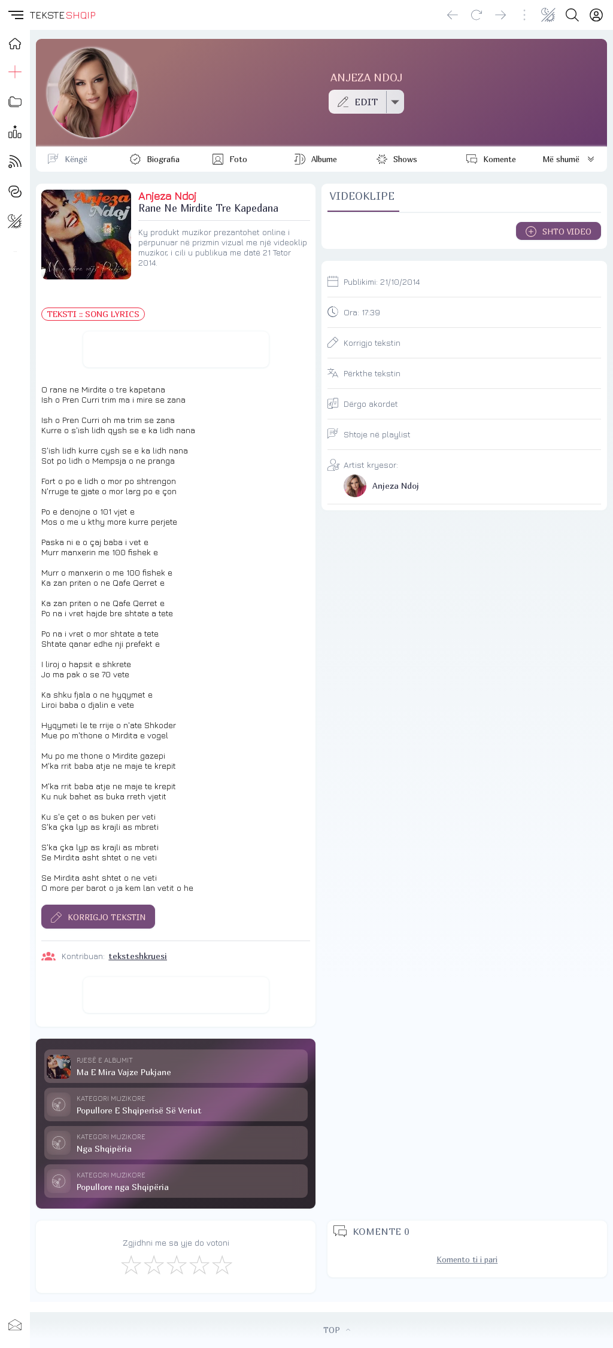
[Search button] (572, 15)
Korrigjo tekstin (372, 342)
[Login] (596, 15)
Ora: (362, 312)
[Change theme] (548, 15)
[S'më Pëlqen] (130, 1264)
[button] (15, 15)
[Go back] (453, 15)
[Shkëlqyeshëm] (221, 1264)
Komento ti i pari (466, 1259)
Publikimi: (382, 281)
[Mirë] (176, 1264)
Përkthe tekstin (372, 373)
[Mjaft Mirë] (198, 1264)
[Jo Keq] (153, 1264)
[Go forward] (500, 15)
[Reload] (476, 15)
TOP (336, 1330)
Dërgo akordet (371, 403)
